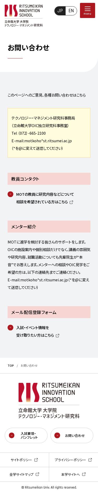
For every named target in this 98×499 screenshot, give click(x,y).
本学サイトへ (70, 475)
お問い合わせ (75, 435)
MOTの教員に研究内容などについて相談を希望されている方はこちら (45, 197)
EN (71, 11)
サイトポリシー (21, 460)
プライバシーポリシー (70, 460)
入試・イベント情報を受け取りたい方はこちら (35, 331)
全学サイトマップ (21, 475)
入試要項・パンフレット (29, 435)
